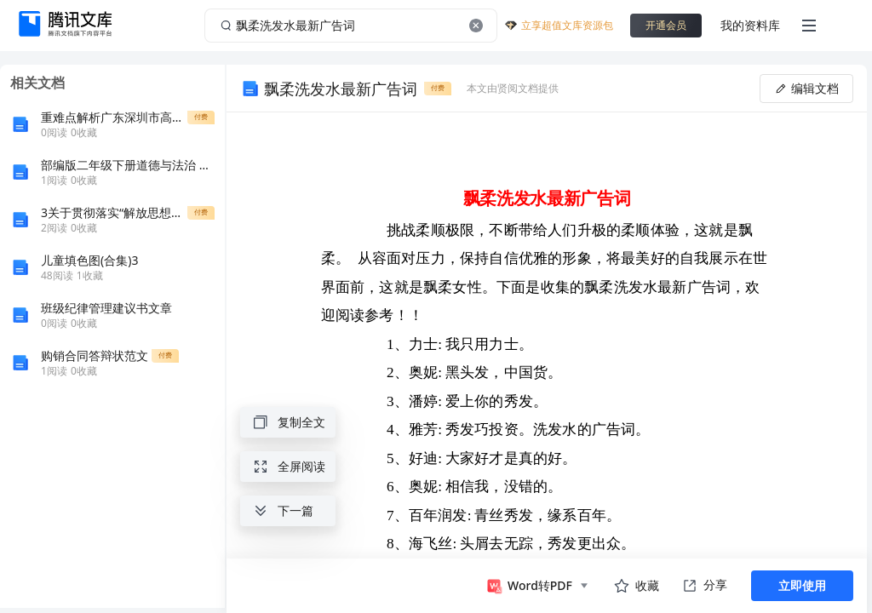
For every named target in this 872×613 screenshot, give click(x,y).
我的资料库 (750, 25)
